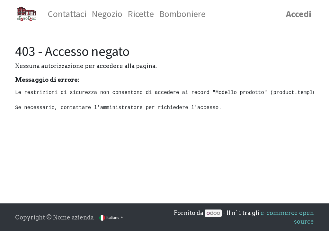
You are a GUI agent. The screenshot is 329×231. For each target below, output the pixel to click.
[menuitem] (67, 13)
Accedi (298, 14)
